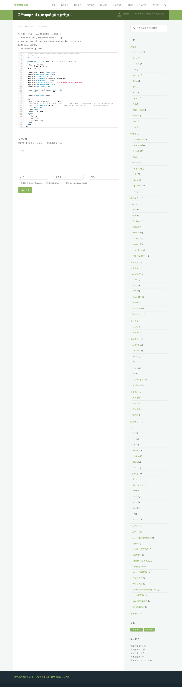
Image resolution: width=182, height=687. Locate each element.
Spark (135, 121)
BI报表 (135, 543)
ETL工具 (136, 63)
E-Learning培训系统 (141, 560)
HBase (135, 81)
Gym (134, 215)
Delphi (30, 26)
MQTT (135, 291)
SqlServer (136, 185)
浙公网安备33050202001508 (57, 677)
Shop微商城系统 (139, 601)
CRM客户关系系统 (140, 549)
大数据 (133, 46)
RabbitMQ (136, 297)
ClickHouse (137, 52)
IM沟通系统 (137, 578)
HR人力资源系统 (139, 572)
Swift (134, 508)
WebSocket (137, 314)
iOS (133, 362)
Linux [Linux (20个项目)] (149, 629)
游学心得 (136, 403)
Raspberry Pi (137, 379)
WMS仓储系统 (138, 607)
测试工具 (134, 262)
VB (133, 514)
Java (134, 467)
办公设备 (136, 326)
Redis (134, 174)
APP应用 (136, 532)
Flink (134, 69)
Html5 (135, 462)
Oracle (135, 162)
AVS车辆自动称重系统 (142, 537)
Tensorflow (137, 250)
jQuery (135, 473)
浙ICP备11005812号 (35, 677)
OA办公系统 (137, 584)
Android (135, 345)
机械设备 (136, 332)
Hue (134, 92)
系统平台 (134, 339)
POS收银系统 (138, 595)
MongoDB (136, 151)
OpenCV (135, 232)
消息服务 (134, 268)
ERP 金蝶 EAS (138, 566)
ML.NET (135, 227)
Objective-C (137, 485)
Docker (135, 356)
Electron (136, 456)
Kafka (134, 279)
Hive (134, 87)
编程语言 (134, 421)
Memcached (137, 145)
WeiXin (135, 519)
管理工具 (136, 409)
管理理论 (136, 415)
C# (133, 433)
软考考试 (134, 613)
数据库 (133, 134)
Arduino (135, 350)
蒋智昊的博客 (21, 5)
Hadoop (135, 75)
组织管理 (134, 392)
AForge (135, 204)
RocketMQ (136, 302)
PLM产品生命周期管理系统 (144, 589)
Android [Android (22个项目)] (137, 629)
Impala (135, 98)
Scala (134, 502)
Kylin (134, 104)
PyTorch (135, 238)
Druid (134, 58)
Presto (135, 115)
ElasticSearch (138, 139)
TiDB (134, 191)
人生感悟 (136, 397)
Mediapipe (137, 221)
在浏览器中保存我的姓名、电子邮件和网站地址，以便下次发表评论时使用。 (54, 183)
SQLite (135, 180)
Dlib (134, 209)
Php (134, 490)
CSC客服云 (137, 555)
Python (135, 496)
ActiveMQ (136, 274)
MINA (134, 285)
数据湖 (135, 127)
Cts (133, 444)
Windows (136, 385)
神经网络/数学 (138, 255)
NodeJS (135, 479)
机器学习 (134, 198)
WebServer (137, 308)
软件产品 (134, 526)
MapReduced (138, 110)
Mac (134, 373)
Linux (134, 368)
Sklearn (135, 244)
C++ (134, 439)
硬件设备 (134, 321)
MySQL (135, 157)
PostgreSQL (137, 168)
